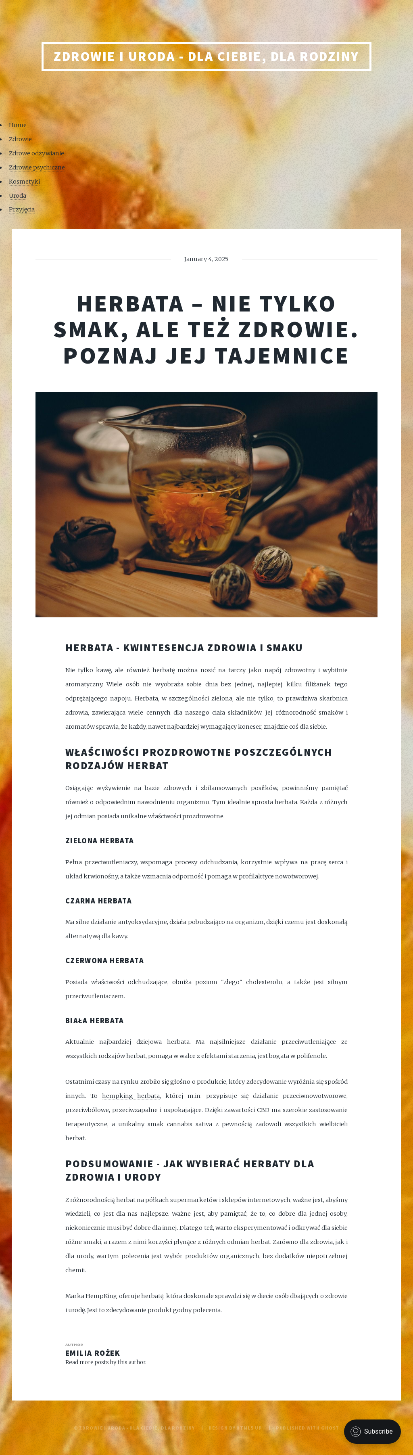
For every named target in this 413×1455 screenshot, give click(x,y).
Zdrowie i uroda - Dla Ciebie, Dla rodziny (206, 56)
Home (18, 125)
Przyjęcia (22, 209)
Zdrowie (20, 139)
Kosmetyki (24, 181)
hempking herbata (131, 1096)
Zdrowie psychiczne (37, 167)
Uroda (17, 195)
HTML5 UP (249, 1428)
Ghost (330, 1428)
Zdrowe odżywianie (36, 153)
